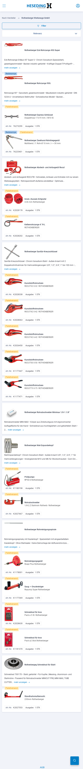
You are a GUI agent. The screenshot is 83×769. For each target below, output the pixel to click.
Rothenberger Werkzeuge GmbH (36, 18)
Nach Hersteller (9, 18)
